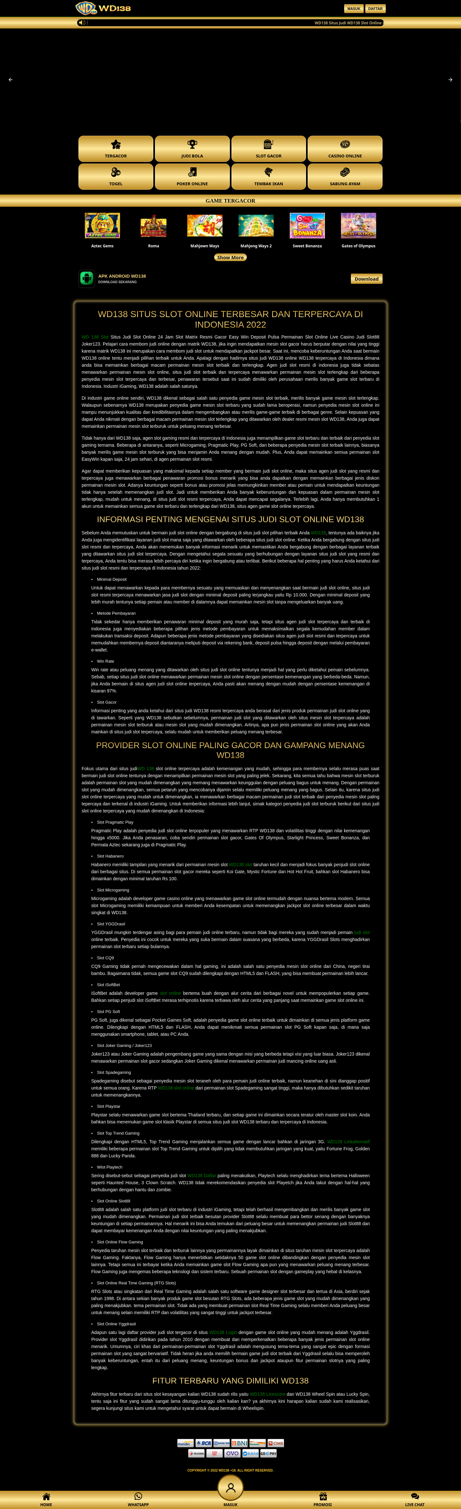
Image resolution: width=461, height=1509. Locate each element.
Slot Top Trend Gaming (118, 1133)
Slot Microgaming (113, 890)
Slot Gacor (107, 702)
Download (367, 278)
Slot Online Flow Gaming (120, 1242)
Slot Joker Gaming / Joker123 (124, 1045)
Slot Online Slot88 (113, 1201)
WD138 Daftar (202, 1175)
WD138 (318, 532)
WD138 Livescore (267, 1394)
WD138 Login (223, 1332)
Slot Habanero (110, 856)
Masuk (353, 9)
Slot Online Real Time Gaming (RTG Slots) (136, 1283)
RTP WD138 (262, 830)
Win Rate (105, 661)
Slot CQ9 (105, 957)
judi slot (362, 932)
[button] (10, 79)
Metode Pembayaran (116, 613)
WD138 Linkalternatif (348, 1141)
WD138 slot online (176, 1087)
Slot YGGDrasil (111, 924)
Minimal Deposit (111, 579)
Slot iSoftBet (108, 984)
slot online (170, 993)
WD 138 (145, 768)
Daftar (375, 9)
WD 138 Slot (95, 336)
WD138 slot (240, 864)
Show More (230, 257)
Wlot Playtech (109, 1167)
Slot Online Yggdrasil (116, 1323)
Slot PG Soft (108, 1011)
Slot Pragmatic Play (115, 822)
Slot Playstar (108, 1106)
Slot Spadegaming (114, 1072)
